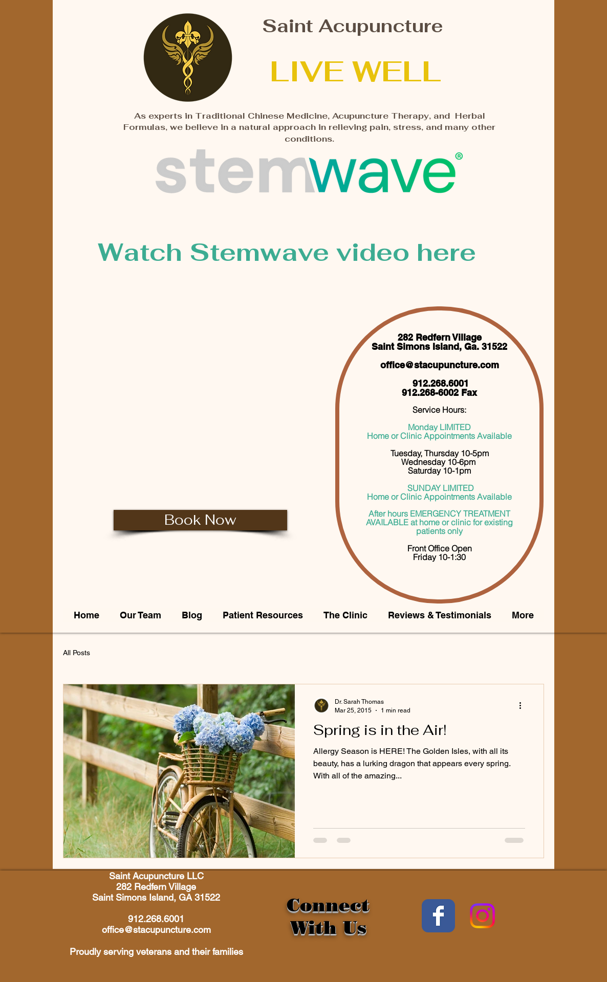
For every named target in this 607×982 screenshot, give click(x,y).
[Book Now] (200, 520)
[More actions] (523, 705)
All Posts (76, 653)
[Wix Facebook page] (438, 915)
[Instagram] (482, 915)
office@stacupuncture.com (439, 365)
